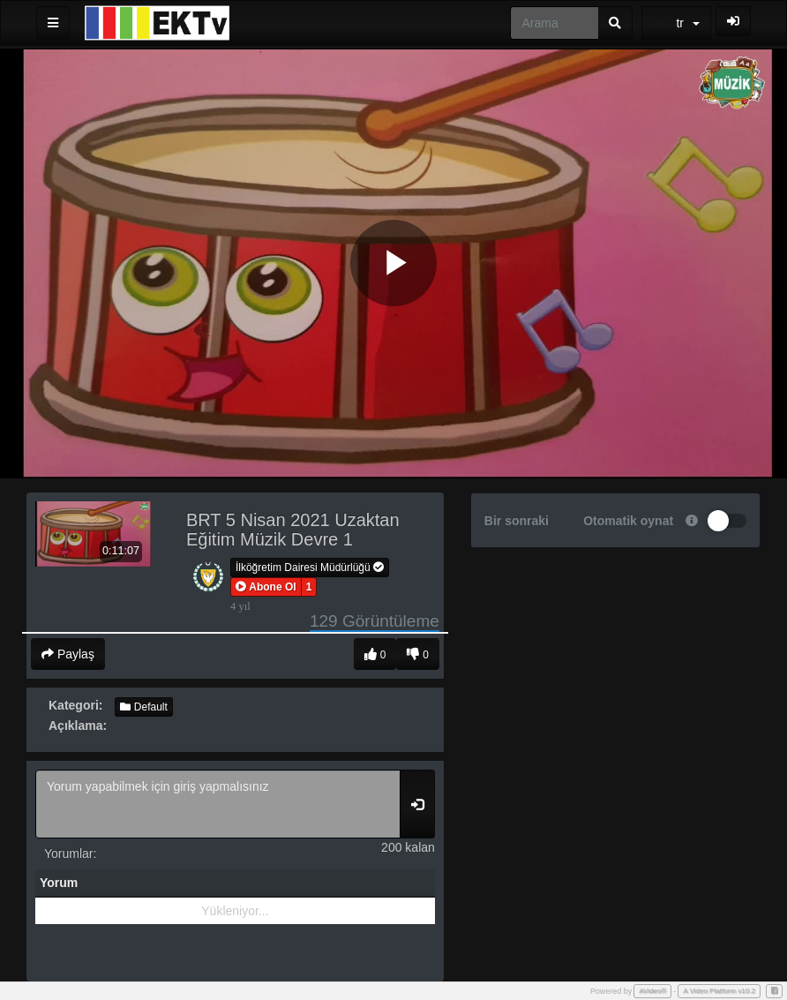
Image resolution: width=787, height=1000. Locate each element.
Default (143, 707)
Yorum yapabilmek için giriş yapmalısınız (218, 804)
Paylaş (67, 654)
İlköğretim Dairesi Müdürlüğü (310, 567)
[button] (266, 587)
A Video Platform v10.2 (719, 991)
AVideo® (652, 991)
